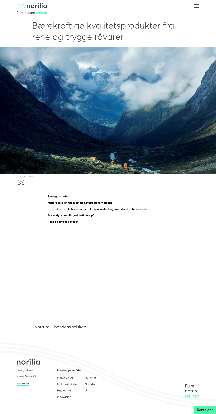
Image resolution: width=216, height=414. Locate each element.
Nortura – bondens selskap (60, 326)
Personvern (23, 383)
